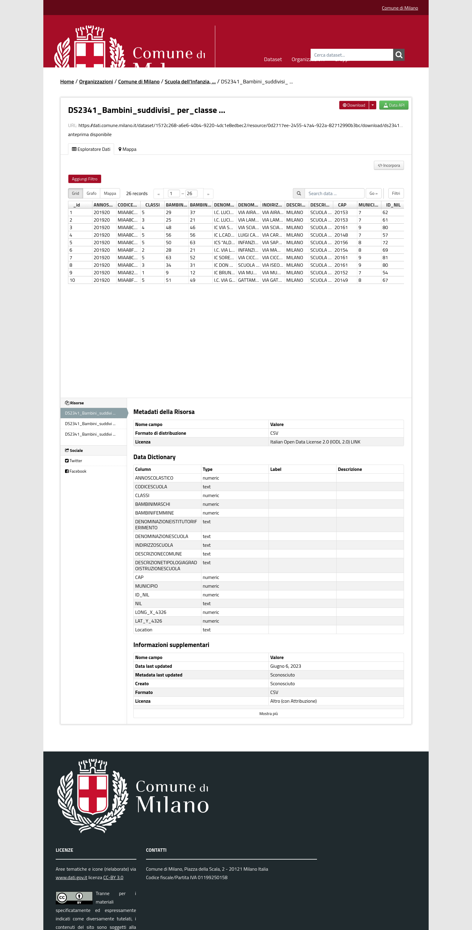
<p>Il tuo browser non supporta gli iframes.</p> (236, 289)
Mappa (127, 149)
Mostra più (268, 714)
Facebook (75, 471)
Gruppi (341, 58)
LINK (356, 441)
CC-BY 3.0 (113, 877)
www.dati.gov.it (71, 877)
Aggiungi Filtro (85, 179)
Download (354, 105)
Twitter (73, 460)
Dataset (273, 58)
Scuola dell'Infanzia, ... (190, 81)
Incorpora (389, 165)
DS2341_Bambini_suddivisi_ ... (257, 81)
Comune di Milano (400, 7)
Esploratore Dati (91, 149)
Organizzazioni (308, 58)
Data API (394, 105)
